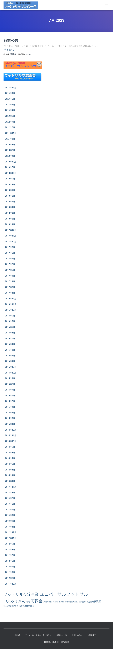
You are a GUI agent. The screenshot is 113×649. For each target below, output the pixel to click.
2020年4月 (10, 156)
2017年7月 (10, 258)
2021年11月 (10, 133)
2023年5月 (10, 104)
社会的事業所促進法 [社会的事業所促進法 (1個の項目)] (11, 606)
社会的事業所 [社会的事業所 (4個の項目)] (94, 601)
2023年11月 (10, 87)
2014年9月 (10, 447)
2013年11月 (10, 487)
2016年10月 (10, 310)
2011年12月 (10, 584)
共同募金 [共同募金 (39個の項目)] (34, 601)
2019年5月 (10, 167)
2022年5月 (10, 127)
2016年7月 (10, 327)
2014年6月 (10, 464)
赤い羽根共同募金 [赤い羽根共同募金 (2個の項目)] (27, 606)
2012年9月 (10, 544)
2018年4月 (10, 207)
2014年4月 (10, 475)
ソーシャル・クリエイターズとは (38, 635)
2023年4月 (10, 110)
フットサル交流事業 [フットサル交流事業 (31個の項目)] (21, 594)
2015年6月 (10, 395)
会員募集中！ (92, 635)
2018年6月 (10, 196)
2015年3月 (10, 412)
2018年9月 (10, 179)
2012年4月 (10, 566)
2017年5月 (10, 270)
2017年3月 (10, 281)
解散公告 (11, 40)
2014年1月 (10, 481)
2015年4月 (10, 407)
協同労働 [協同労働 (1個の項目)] (82, 602)
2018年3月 (10, 213)
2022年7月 (10, 122)
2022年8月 (10, 116)
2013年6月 (10, 498)
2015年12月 (10, 367)
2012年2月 (10, 578)
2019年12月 (10, 162)
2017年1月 (10, 293)
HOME (17, 635)
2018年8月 (10, 184)
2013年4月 (10, 509)
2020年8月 (10, 144)
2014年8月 (10, 452)
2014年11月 (10, 435)
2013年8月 (10, 492)
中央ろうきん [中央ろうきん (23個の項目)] (14, 601)
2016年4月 (10, 344)
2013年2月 (10, 521)
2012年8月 (10, 549)
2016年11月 (10, 304)
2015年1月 (10, 424)
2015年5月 (10, 401)
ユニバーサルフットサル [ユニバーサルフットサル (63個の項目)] (64, 594)
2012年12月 (10, 532)
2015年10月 (10, 373)
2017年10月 (10, 241)
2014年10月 (10, 441)
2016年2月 (10, 355)
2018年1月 (10, 224)
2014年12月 (10, 430)
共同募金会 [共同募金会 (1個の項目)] (48, 602)
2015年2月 (10, 418)
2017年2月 (10, 287)
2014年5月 (10, 470)
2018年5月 (10, 201)
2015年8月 (10, 384)
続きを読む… (10, 49)
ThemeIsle (64, 642)
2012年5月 (10, 561)
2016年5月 (10, 338)
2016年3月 (10, 350)
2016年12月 (10, 298)
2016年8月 (10, 321)
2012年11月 (10, 538)
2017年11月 (10, 236)
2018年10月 (10, 173)
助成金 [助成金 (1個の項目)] (61, 602)
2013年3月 (10, 515)
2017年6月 (10, 264)
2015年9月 (10, 378)
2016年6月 (10, 333)
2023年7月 (10, 93)
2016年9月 (10, 316)
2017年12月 (10, 230)
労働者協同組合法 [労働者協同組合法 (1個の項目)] (71, 602)
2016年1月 (10, 361)
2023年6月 (10, 99)
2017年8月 (10, 253)
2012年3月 (10, 572)
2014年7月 (10, 458)
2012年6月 (10, 555)
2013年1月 (10, 527)
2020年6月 (10, 150)
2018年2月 (10, 219)
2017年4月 (10, 276)
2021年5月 (10, 139)
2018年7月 (10, 190)
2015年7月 (10, 390)
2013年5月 (10, 504)
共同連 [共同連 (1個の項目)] (55, 602)
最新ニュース (61, 635)
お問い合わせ (77, 635)
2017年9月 (10, 247)
